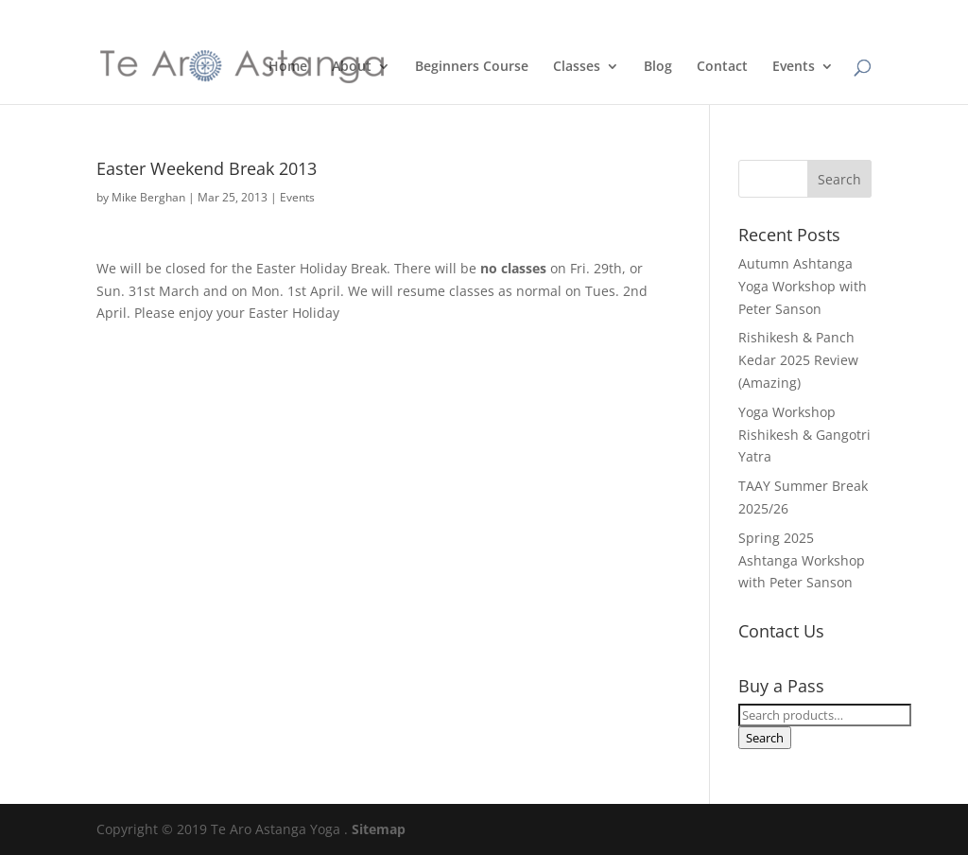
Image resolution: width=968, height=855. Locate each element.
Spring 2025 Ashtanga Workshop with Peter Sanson (801, 560)
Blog (658, 67)
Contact (722, 67)
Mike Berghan (148, 197)
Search (765, 737)
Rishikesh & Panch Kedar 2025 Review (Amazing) (798, 360)
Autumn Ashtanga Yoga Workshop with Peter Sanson (802, 286)
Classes (576, 67)
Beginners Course (471, 67)
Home (287, 67)
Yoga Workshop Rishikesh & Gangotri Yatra (804, 434)
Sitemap (379, 829)
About (352, 67)
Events (793, 67)
